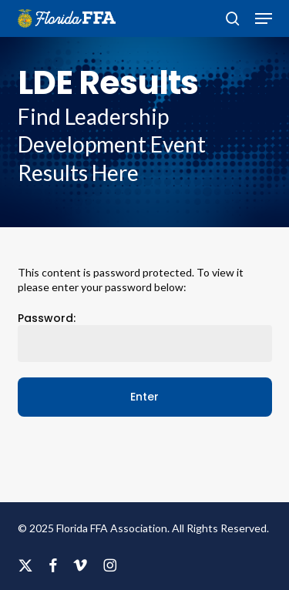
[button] (263, 18)
